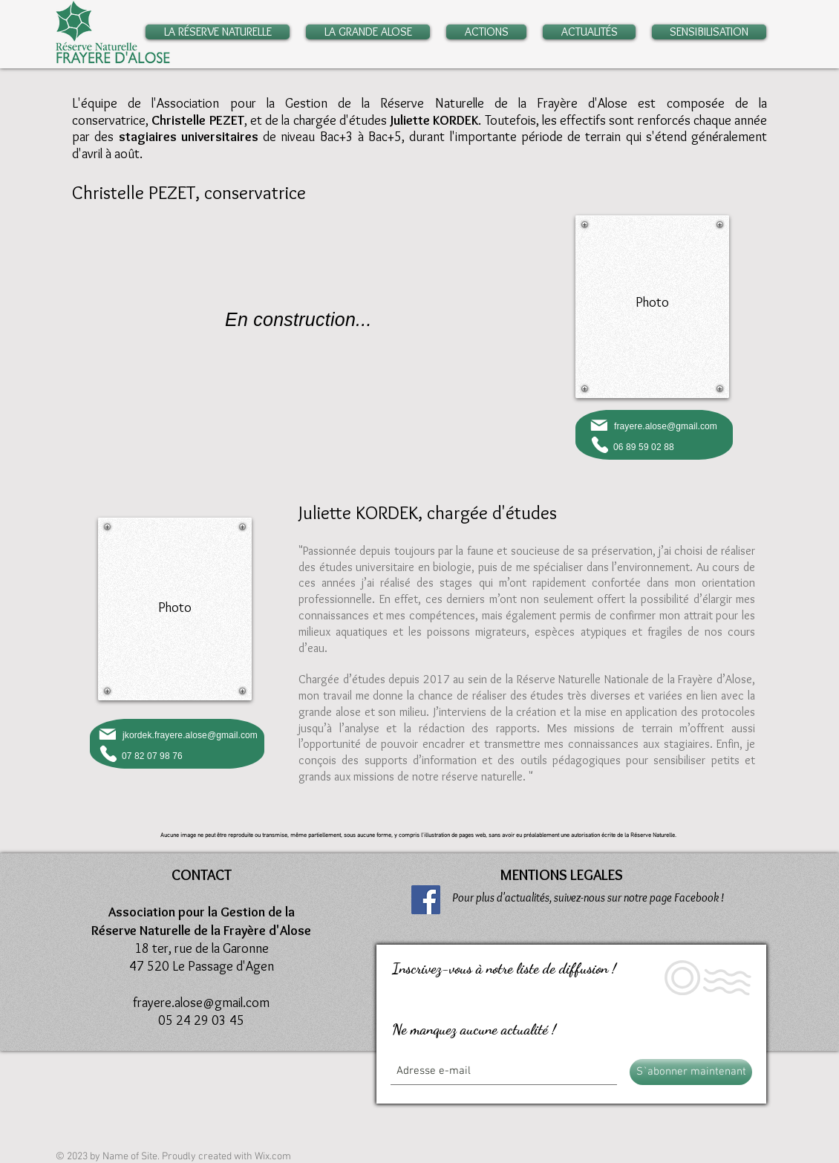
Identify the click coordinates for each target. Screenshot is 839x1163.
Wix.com (273, 1156)
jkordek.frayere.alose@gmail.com (190, 735)
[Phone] (599, 444)
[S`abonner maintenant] (691, 1072)
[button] (222, 32)
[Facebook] (425, 899)
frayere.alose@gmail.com (665, 426)
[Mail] (598, 425)
